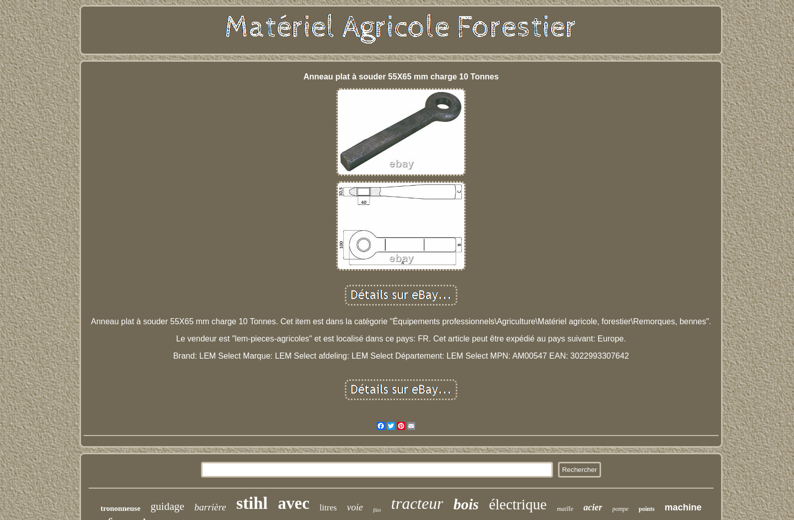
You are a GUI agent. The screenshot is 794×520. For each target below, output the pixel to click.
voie (355, 507)
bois (466, 504)
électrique (517, 504)
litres (328, 507)
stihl (251, 503)
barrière (210, 507)
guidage (167, 506)
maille (565, 508)
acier (592, 507)
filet (377, 510)
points (646, 508)
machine (683, 507)
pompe (620, 508)
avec (293, 503)
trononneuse (120, 508)
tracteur (417, 503)
